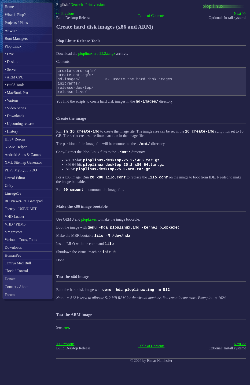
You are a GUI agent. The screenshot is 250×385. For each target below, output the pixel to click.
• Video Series (15, 108)
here (65, 343)
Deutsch (76, 5)
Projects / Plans (16, 23)
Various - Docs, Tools (21, 240)
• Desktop (12, 62)
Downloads (13, 247)
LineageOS (13, 193)
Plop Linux (13, 46)
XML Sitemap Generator (23, 162)
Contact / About (16, 287)
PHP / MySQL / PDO (21, 170)
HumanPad (13, 255)
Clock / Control (16, 271)
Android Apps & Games (23, 155)
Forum (10, 295)
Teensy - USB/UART (21, 209)
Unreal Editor (15, 178)
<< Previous (65, 13)
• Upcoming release (19, 124)
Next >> (240, 13)
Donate (10, 279)
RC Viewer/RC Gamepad (24, 201)
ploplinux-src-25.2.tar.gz (96, 54)
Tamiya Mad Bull (18, 263)
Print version (95, 5)
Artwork (11, 31)
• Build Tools (14, 85)
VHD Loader (14, 216)
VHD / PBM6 (15, 224)
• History (11, 131)
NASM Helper (16, 147)
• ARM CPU (14, 77)
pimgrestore (13, 232)
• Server (11, 69)
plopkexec (89, 231)
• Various (11, 100)
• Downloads (14, 116)
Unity (9, 186)
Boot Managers (16, 39)
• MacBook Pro (16, 93)
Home (9, 7)
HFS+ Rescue (15, 139)
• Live (9, 54)
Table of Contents (151, 16)
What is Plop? (15, 15)
